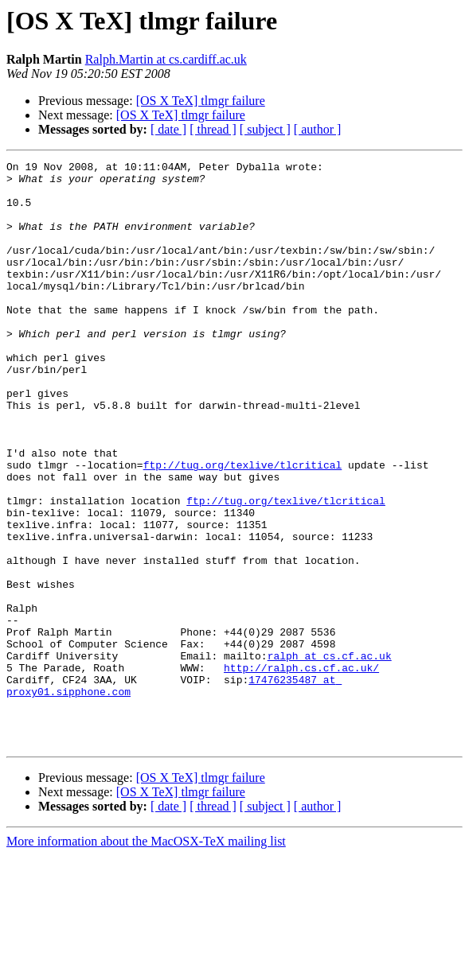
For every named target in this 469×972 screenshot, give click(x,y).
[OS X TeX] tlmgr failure (200, 100)
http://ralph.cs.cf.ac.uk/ (301, 770)
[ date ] (168, 129)
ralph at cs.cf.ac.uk (330, 755)
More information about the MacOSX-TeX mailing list (146, 958)
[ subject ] (265, 129)
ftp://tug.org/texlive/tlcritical (242, 526)
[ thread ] (213, 129)
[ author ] (318, 129)
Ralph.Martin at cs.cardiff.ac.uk (166, 59)
